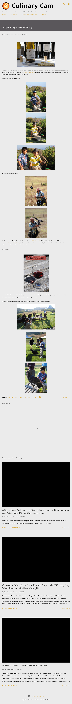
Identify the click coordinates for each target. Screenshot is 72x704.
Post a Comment (14, 527)
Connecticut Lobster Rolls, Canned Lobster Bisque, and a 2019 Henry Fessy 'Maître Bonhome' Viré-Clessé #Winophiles (35, 587)
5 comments (12, 608)
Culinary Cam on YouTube (30, 14)
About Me (14, 14)
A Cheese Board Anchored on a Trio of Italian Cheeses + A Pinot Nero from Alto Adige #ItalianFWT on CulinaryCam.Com (35, 511)
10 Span (10, 397)
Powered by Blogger (36, 696)
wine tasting (32, 397)
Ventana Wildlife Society (29, 72)
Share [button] (65, 397)
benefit (15, 397)
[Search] (64, 3)
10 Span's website (36, 240)
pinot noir (23, 397)
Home (4, 14)
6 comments (12, 685)
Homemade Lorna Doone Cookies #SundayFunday (24, 665)
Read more (66, 527)
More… (44, 14)
